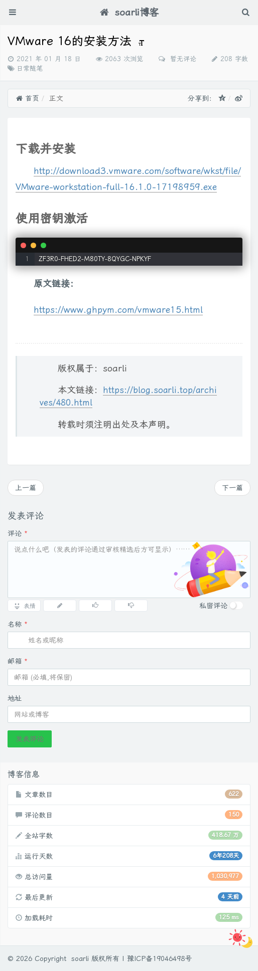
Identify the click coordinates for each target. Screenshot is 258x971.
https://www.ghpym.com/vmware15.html (118, 309)
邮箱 (18, 661)
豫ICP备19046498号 (159, 958)
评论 (18, 533)
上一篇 (25, 488)
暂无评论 (182, 59)
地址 (15, 698)
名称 (18, 624)
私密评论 (213, 606)
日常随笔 (30, 68)
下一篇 (232, 488)
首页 (27, 98)
